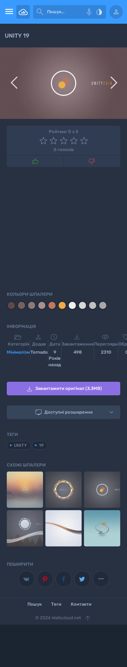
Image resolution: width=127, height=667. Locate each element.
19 (41, 445)
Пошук (34, 604)
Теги (56, 604)
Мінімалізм (18, 352)
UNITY (20, 445)
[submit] (40, 12)
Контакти (81, 604)
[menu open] (8, 12)
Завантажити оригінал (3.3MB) (63, 389)
